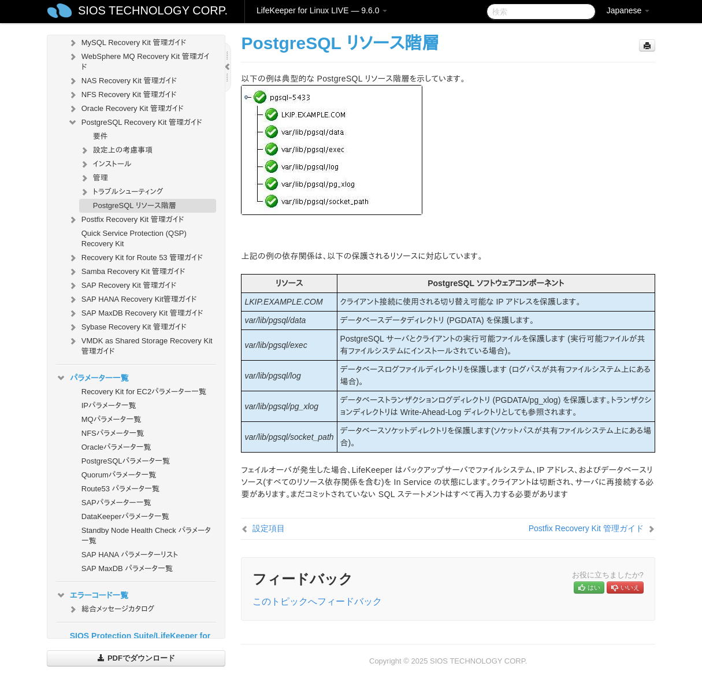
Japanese (628, 10)
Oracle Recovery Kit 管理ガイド (126, 109)
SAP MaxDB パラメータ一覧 (127, 568)
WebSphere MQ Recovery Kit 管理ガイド (139, 60)
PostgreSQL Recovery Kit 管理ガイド (135, 122)
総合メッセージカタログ (111, 609)
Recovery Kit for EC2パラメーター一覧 (143, 391)
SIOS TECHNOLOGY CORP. (153, 10)
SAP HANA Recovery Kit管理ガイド (132, 299)
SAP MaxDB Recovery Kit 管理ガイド (135, 313)
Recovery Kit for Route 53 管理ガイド (135, 258)
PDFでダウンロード (136, 658)
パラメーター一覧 (92, 378)
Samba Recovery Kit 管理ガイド (126, 272)
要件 (100, 136)
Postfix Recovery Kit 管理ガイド (126, 220)
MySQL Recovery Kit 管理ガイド (127, 43)
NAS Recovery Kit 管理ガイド (122, 81)
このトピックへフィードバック (317, 601)
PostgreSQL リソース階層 (134, 205)
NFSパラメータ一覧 (112, 433)
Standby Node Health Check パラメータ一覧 (146, 535)
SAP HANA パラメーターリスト (130, 554)
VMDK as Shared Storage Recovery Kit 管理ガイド (140, 344)
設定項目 (268, 528)
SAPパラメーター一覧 (116, 502)
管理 (93, 178)
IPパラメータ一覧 (108, 405)
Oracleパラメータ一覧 (116, 447)
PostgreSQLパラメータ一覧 (125, 461)
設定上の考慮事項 (116, 150)
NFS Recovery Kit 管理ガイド (122, 95)
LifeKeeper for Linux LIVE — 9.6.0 (322, 10)
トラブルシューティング (121, 192)
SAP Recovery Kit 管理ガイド (122, 285)
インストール (105, 164)
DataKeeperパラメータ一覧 (125, 516)
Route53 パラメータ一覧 (120, 488)
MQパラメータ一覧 (111, 419)
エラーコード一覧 (92, 595)
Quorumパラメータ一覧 (119, 474)
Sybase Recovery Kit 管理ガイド (127, 327)
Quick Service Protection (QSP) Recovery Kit (134, 238)
